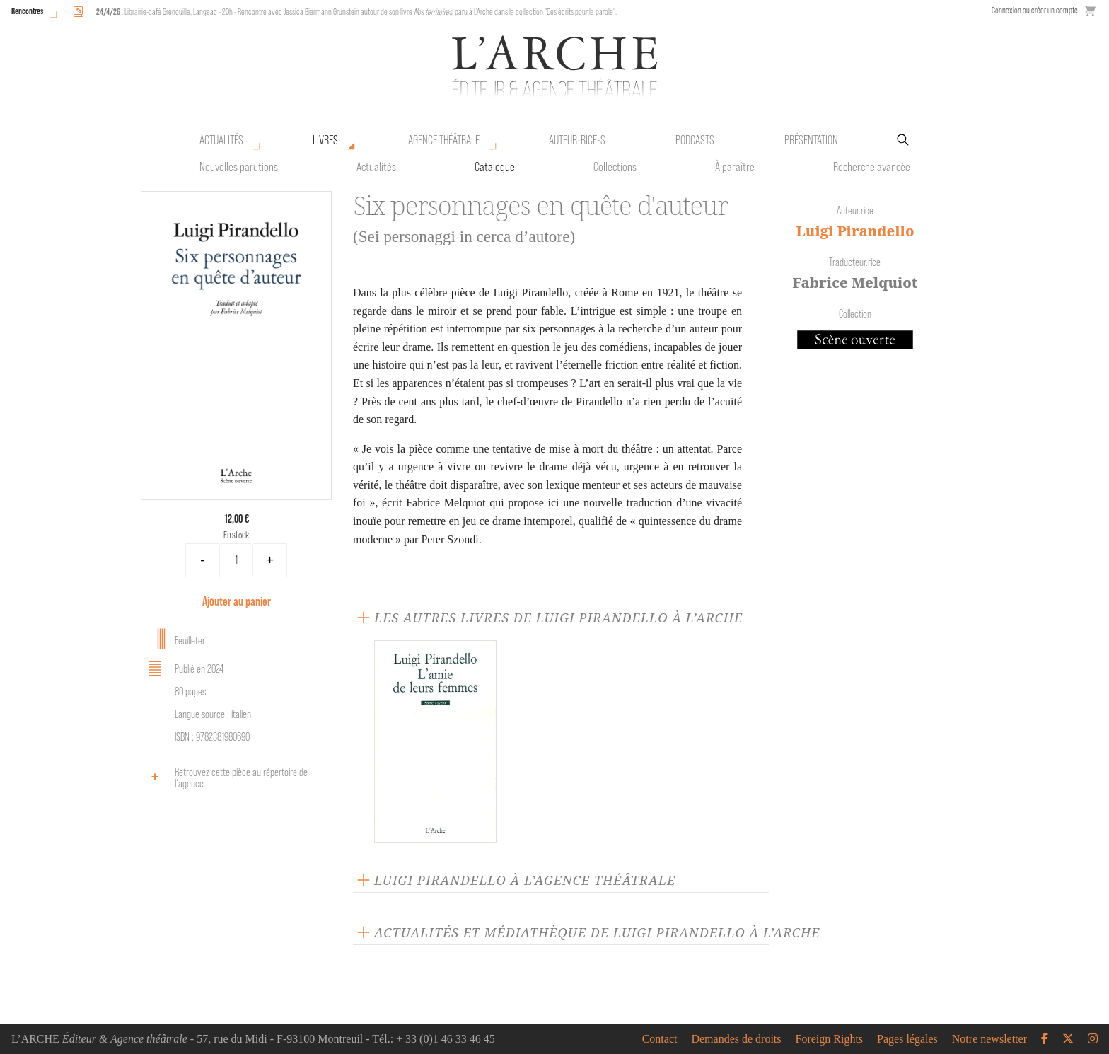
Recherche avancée (871, 167)
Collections (615, 167)
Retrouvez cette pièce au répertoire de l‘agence (226, 777)
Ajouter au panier (236, 600)
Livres (325, 140)
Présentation (811, 140)
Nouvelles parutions (238, 167)
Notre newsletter (989, 1039)
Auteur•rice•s (577, 140)
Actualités (221, 140)
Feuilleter (174, 638)
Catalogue (495, 167)
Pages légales (907, 1039)
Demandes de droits (736, 1039)
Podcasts (694, 140)
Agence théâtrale (444, 140)
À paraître (735, 167)
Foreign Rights (830, 1039)
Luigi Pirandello (855, 231)
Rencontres (27, 11)
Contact (660, 1039)
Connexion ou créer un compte (1035, 10)
